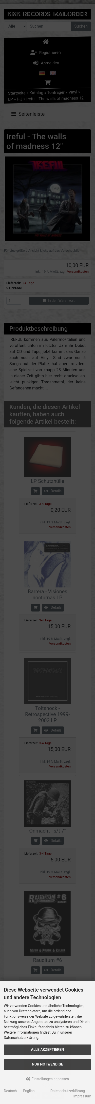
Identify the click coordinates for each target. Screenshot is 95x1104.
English (28, 1091)
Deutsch (10, 1091)
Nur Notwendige (47, 1064)
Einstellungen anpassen (47, 1079)
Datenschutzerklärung (67, 1091)
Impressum (82, 1096)
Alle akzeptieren (47, 1050)
